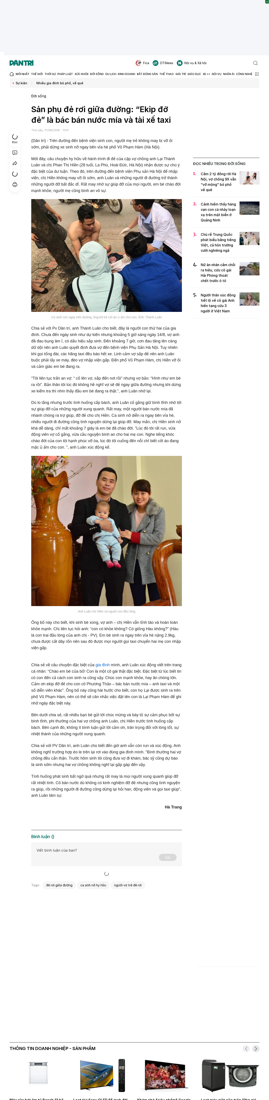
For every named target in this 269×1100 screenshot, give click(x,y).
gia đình (103, 665)
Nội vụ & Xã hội (192, 63)
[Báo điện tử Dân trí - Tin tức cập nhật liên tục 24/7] (21, 63)
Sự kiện (21, 83)
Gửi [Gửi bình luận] (167, 857)
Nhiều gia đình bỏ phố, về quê (59, 83)
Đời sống (38, 96)
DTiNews (163, 63)
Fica (142, 63)
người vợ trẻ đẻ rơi (128, 885)
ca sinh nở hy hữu (93, 885)
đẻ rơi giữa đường (59, 885)
